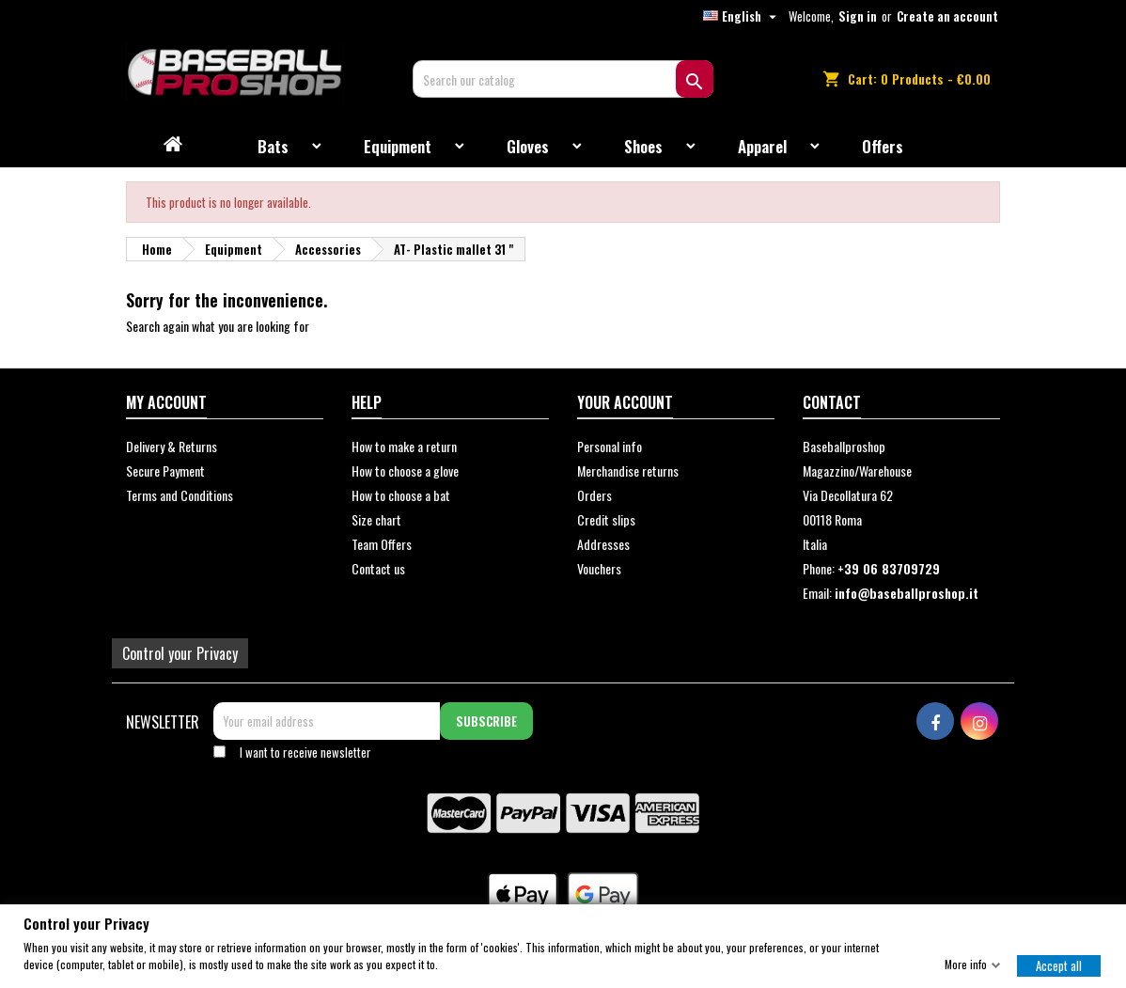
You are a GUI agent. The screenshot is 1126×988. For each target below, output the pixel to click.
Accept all (1059, 964)
